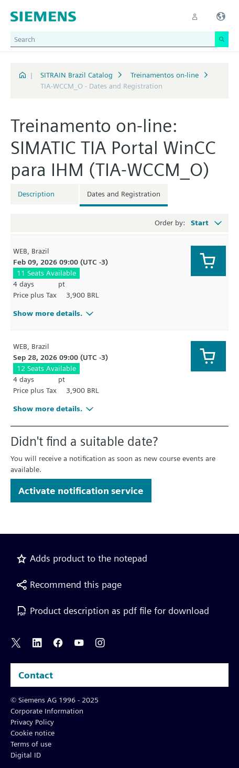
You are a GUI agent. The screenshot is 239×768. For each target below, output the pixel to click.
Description (36, 194)
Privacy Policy (32, 722)
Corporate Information (46, 711)
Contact (35, 675)
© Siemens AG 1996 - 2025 (54, 700)
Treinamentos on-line (165, 75)
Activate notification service (81, 490)
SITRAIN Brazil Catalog (76, 75)
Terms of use (30, 744)
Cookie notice (32, 733)
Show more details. (54, 313)
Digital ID (25, 755)
